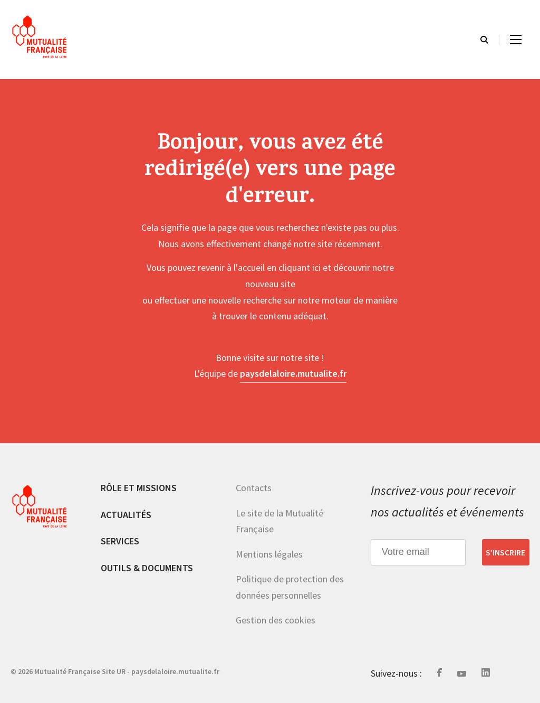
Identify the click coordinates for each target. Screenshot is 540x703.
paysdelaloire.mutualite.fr (293, 373)
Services (120, 541)
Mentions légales (269, 554)
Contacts (254, 488)
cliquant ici (299, 267)
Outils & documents (147, 568)
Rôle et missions (139, 488)
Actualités (126, 515)
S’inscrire (505, 552)
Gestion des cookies (275, 620)
